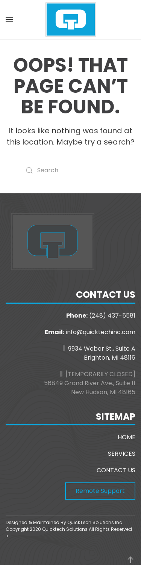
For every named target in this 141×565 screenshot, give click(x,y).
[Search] (71, 170)
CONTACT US (116, 470)
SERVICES (121, 453)
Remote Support (100, 491)
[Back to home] (70, 20)
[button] (9, 20)
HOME (126, 437)
